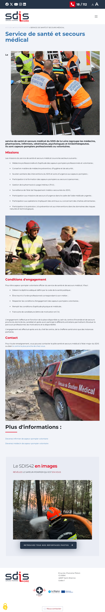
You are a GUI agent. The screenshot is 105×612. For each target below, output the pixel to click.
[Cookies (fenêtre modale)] (5, 607)
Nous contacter (54, 609)
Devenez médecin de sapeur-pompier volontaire (26, 443)
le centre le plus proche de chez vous (28, 346)
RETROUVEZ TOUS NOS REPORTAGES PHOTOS (46, 545)
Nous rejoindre (21, 28)
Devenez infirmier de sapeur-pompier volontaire (26, 439)
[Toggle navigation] (96, 16)
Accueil (8, 28)
